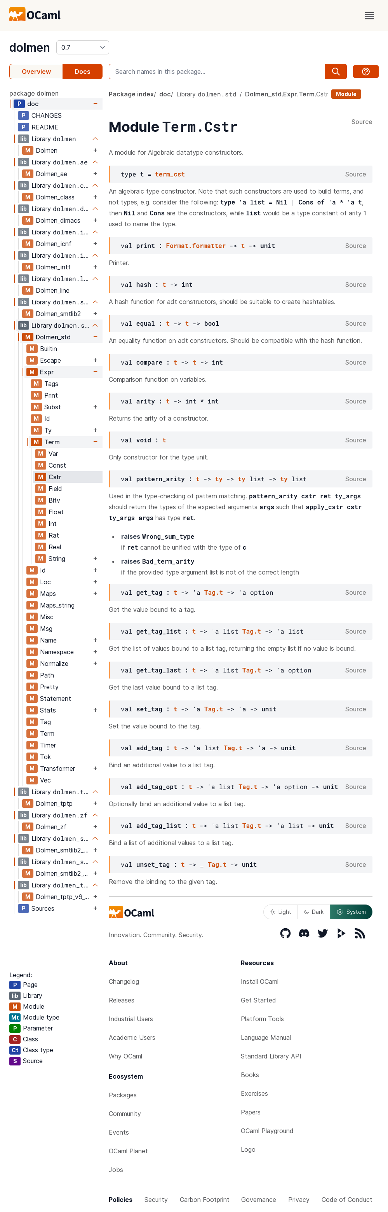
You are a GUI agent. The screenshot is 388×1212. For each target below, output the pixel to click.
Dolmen (46, 150)
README (44, 127)
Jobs (116, 1170)
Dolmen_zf (51, 827)
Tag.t (213, 592)
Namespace (57, 652)
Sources (42, 908)
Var (53, 454)
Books (250, 1075)
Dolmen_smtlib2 (58, 314)
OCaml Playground (267, 1131)
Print (51, 395)
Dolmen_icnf (53, 244)
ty (219, 479)
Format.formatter (196, 245)
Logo (248, 1149)
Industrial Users (131, 1019)
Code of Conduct (347, 1199)
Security (156, 1199)
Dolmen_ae (51, 174)
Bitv (54, 500)
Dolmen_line (53, 290)
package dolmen (34, 93)
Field (55, 488)
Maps (48, 593)
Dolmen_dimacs (58, 220)
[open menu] (369, 15)
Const (57, 465)
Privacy (299, 1199)
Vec (45, 780)
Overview (36, 71)
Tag (45, 722)
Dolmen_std (53, 337)
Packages (123, 1095)
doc (32, 104)
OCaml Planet (128, 1151)
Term (52, 442)
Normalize (54, 663)
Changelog (124, 981)
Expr (47, 372)
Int (53, 523)
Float (56, 512)
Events (119, 1132)
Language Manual (266, 1037)
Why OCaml (125, 1056)
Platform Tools (262, 1019)
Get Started (258, 1000)
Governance (258, 1199)
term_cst (170, 174)
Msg (46, 628)
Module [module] (346, 94)
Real (55, 547)
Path (47, 675)
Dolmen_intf (53, 267)
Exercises (254, 1093)
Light (280, 911)
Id (47, 419)
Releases (121, 1000)
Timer (48, 745)
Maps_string (57, 605)
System (351, 911)
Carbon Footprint (205, 1199)
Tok (45, 757)
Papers (251, 1112)
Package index (131, 94)
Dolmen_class (55, 197)
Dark (314, 911)
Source (361, 122)
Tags (51, 384)
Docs (82, 71)
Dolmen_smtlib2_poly (63, 850)
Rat (54, 535)
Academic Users (132, 1037)
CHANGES (46, 115)
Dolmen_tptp (54, 803)
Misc (47, 617)
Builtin (48, 349)
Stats (48, 710)
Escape (50, 360)
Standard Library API (271, 1056)
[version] (82, 47)
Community (125, 1114)
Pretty (49, 687)
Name (48, 640)
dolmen (29, 47)
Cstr (55, 477)
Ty (48, 430)
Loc (45, 582)
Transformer (57, 768)
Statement (55, 698)
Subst (52, 407)
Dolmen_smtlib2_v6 (63, 873)
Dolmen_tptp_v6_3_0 (63, 897)
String (57, 558)
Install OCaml (259, 981)
